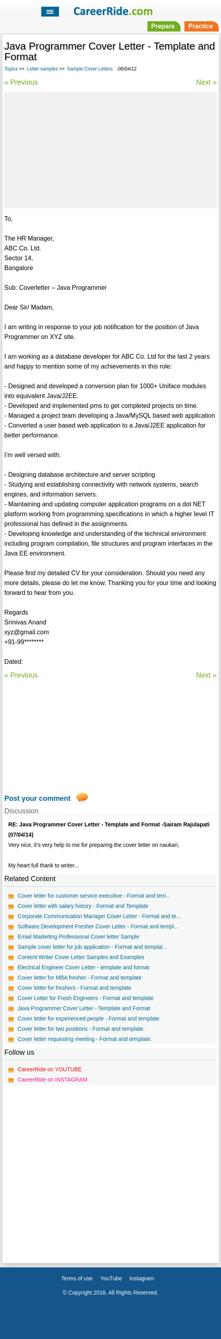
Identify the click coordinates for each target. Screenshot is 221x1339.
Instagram (141, 1278)
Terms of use (77, 1278)
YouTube (111, 1278)
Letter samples (42, 69)
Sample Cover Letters (90, 69)
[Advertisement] (110, 149)
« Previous (21, 82)
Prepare (163, 26)
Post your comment (37, 798)
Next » (206, 82)
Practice (200, 26)
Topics (11, 69)
